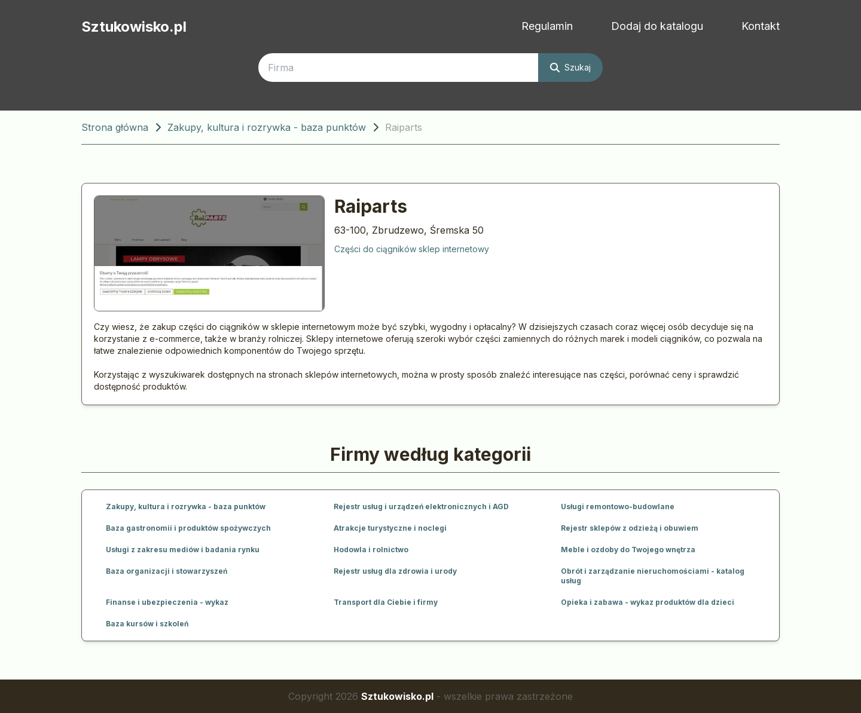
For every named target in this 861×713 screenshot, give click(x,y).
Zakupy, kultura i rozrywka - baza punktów (266, 127)
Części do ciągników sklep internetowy (411, 249)
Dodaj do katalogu (657, 26)
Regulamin (547, 26)
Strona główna (114, 127)
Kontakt (760, 26)
